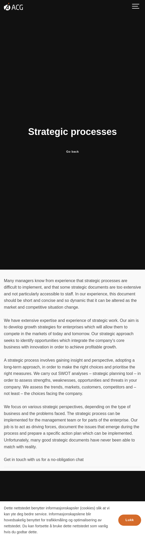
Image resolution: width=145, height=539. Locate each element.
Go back (72, 151)
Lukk (130, 520)
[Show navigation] (136, 6)
